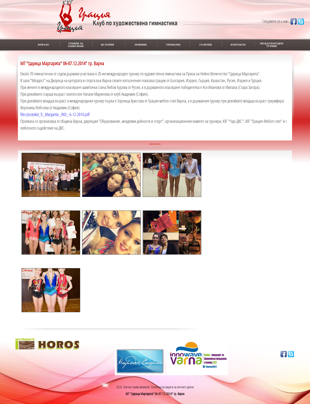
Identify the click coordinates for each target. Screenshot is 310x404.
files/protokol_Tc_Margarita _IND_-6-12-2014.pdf (55, 114)
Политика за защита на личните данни (172, 387)
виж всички (155, 144)
